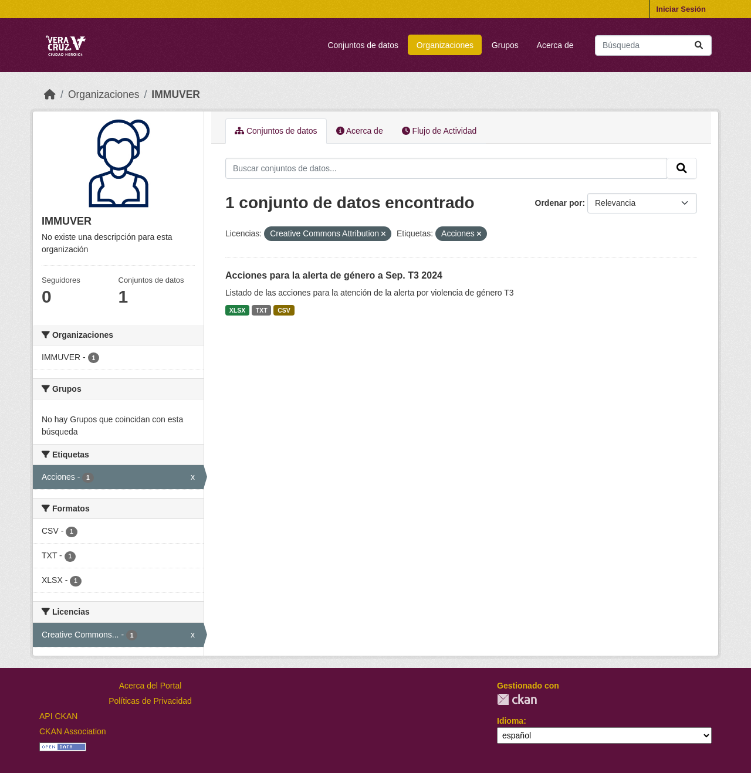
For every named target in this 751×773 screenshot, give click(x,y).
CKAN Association (72, 731)
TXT (262, 310)
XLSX (237, 310)
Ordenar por (559, 203)
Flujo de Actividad (439, 130)
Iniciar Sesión (681, 9)
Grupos (505, 45)
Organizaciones (445, 45)
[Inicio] (50, 94)
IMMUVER (175, 94)
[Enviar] (699, 45)
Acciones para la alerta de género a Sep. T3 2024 (333, 275)
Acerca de (555, 45)
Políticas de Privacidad (150, 701)
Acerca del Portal (150, 685)
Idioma (510, 720)
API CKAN (58, 716)
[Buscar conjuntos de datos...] (653, 45)
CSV (284, 310)
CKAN (517, 699)
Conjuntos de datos (362, 45)
